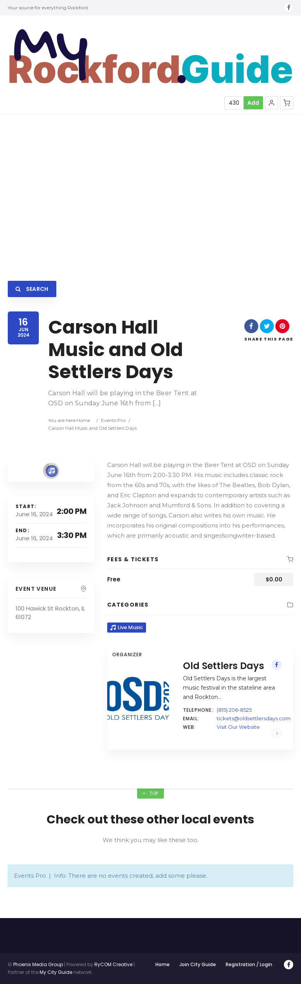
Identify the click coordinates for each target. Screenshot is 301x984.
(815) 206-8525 (234, 710)
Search (32, 289)
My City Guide (56, 972)
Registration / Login (249, 964)
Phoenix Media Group (38, 964)
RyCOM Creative (113, 964)
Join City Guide (197, 964)
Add (253, 103)
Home (83, 420)
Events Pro (113, 420)
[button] (271, 102)
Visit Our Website (238, 727)
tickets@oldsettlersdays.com (254, 718)
